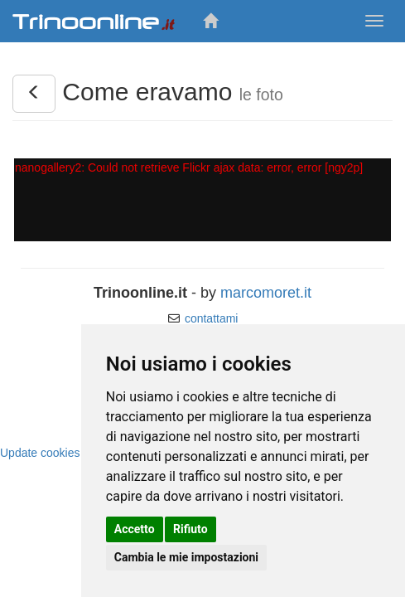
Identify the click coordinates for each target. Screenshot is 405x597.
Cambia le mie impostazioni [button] (186, 557)
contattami (212, 318)
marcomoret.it (265, 292)
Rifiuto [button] (190, 529)
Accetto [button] (134, 529)
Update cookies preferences (72, 452)
